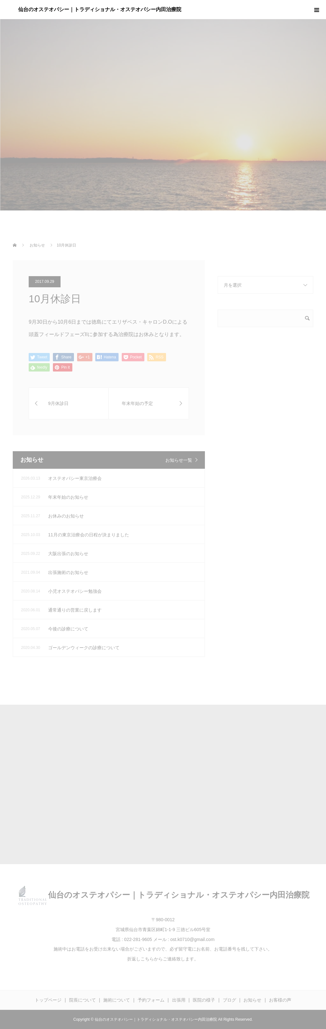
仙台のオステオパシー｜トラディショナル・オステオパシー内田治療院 (99, 9)
